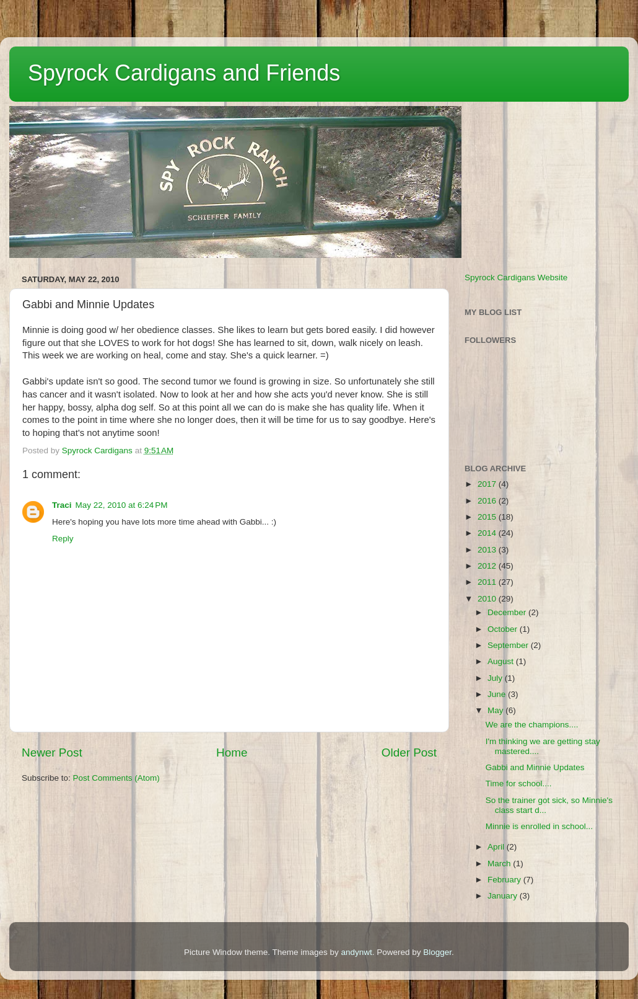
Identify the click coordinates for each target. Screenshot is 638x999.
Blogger (437, 952)
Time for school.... (519, 783)
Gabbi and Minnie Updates (535, 767)
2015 (488, 517)
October (503, 629)
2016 (488, 500)
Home (231, 752)
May (496, 710)
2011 (488, 582)
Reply (63, 538)
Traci (62, 505)
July (496, 678)
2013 (488, 549)
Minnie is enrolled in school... (539, 826)
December (507, 612)
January (503, 895)
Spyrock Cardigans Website (516, 277)
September (509, 645)
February (505, 879)
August (501, 661)
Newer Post (52, 752)
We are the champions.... (532, 724)
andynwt (356, 952)
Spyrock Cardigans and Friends (184, 73)
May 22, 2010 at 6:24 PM (122, 505)
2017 (488, 484)
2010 (488, 598)
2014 (488, 533)
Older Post (409, 752)
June (497, 694)
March (500, 863)
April (497, 846)
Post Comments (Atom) (116, 778)
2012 (488, 566)
